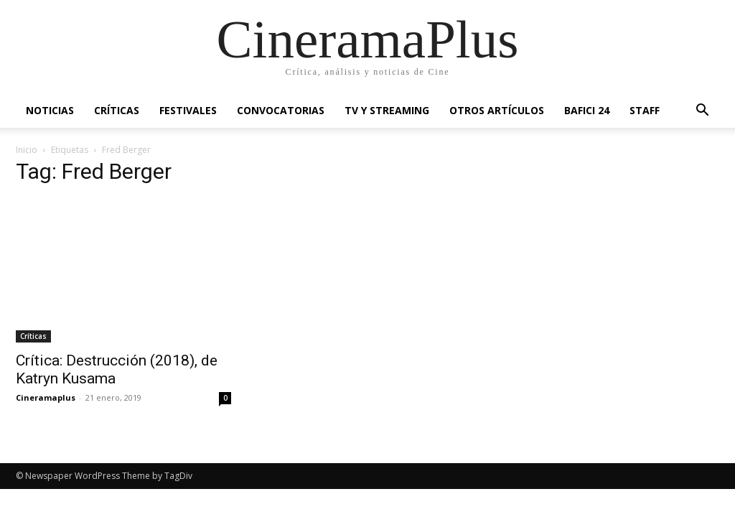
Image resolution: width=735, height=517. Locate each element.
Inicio (26, 150)
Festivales (188, 110)
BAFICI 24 (586, 110)
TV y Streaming (387, 110)
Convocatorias (280, 110)
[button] (702, 111)
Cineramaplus (45, 397)
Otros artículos (496, 110)
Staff (644, 110)
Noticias (50, 110)
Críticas (116, 110)
